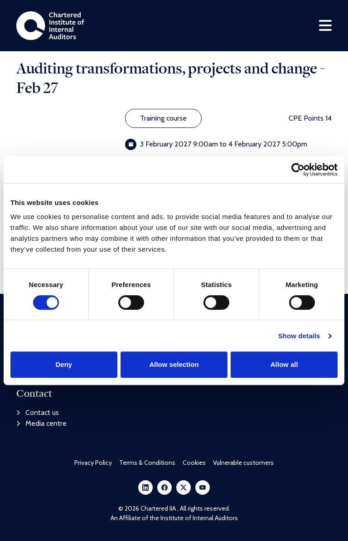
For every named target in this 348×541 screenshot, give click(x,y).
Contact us (37, 412)
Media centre (41, 423)
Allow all (284, 364)
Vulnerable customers (243, 462)
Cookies (194, 462)
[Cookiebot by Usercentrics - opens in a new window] (298, 169)
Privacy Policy (93, 462)
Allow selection (173, 364)
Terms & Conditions (147, 462)
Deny (63, 364)
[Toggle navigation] (325, 25)
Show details (299, 336)
